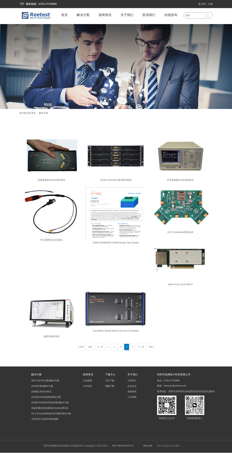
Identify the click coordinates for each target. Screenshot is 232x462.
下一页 (141, 347)
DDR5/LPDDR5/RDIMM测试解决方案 (50, 402)
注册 (210, 4)
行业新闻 (87, 380)
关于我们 (127, 15)
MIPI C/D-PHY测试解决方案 (45, 380)
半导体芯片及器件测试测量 (44, 419)
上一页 (100, 347)
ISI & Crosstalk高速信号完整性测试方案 (51, 413)
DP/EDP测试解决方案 (42, 386)
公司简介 (131, 380)
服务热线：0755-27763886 (41, 4)
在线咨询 (170, 15)
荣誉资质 (131, 391)
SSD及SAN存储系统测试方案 (46, 397)
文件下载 (109, 380)
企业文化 (131, 386)
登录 (203, 4)
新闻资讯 (105, 15)
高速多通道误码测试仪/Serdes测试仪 (49, 408)
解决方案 (83, 15)
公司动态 (87, 386)
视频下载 (109, 386)
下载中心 (110, 374)
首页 (64, 15)
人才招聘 (131, 397)
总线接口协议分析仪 (41, 391)
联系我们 (148, 15)
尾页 (151, 347)
